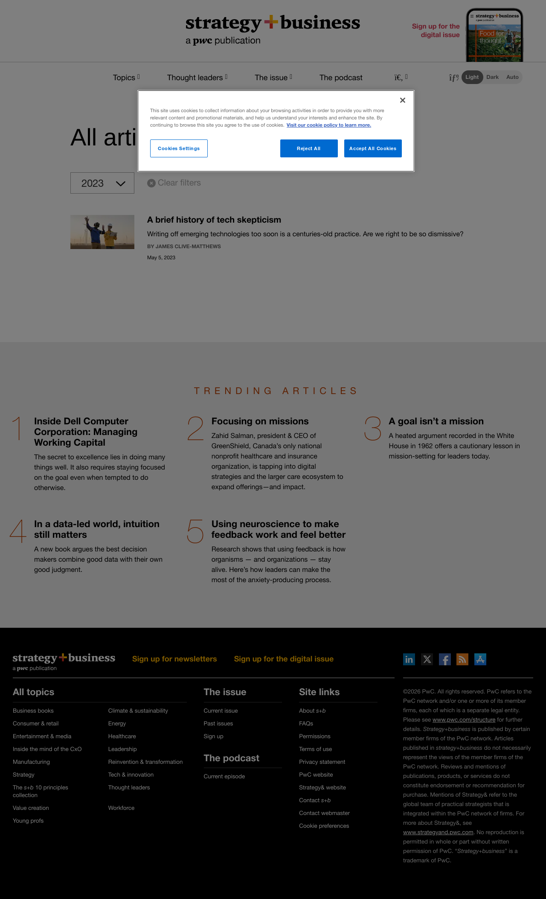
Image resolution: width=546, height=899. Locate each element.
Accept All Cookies (372, 148)
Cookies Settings (179, 148)
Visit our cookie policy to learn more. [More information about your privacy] (329, 125)
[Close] (402, 100)
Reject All (309, 148)
